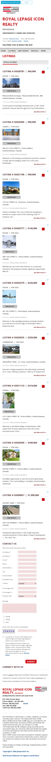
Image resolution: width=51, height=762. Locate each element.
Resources (34, 675)
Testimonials (43, 675)
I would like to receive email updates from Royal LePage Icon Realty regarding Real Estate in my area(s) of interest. (18, 639)
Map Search (23, 51)
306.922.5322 (14, 39)
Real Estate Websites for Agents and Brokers (21, 756)
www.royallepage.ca (37, 678)
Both (7, 622)
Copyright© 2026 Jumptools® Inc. (16, 751)
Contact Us (15, 678)
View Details (11, 91)
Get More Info (39, 112)
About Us (7, 678)
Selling (8, 619)
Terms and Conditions (29, 681)
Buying (8, 616)
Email (26, 41)
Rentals (35, 51)
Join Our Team (25, 678)
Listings (12, 51)
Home (3, 51)
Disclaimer (16, 681)
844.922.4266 (16, 41)
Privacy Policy (7, 681)
